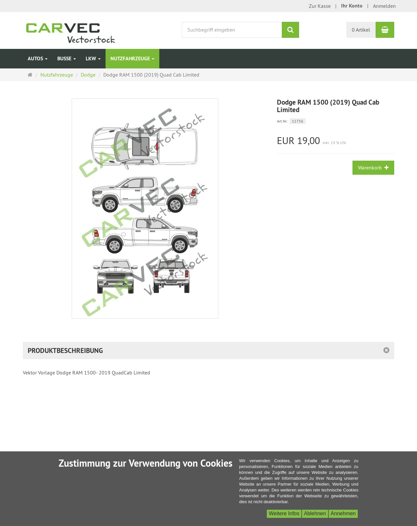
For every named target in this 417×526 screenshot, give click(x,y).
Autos (38, 58)
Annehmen (343, 513)
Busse (66, 58)
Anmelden (384, 6)
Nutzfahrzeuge (132, 58)
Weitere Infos (284, 513)
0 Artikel (361, 29)
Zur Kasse (320, 6)
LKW (93, 58)
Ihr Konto (352, 5)
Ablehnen (315, 513)
